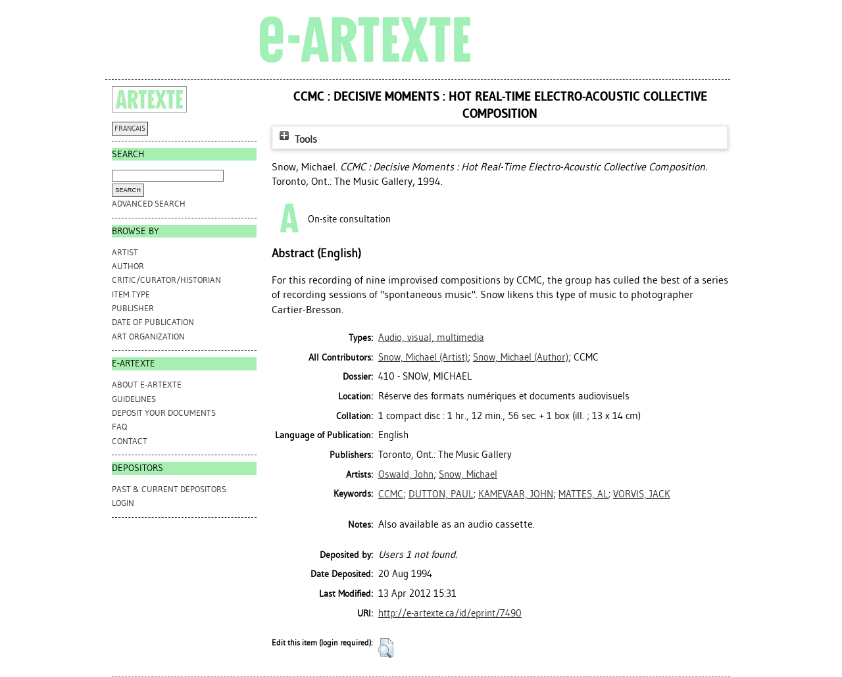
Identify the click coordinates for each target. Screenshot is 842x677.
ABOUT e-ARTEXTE (147, 384)
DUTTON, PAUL (441, 494)
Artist (125, 252)
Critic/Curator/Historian (166, 280)
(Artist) (423, 357)
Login (123, 503)
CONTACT (129, 441)
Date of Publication (153, 322)
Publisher (133, 308)
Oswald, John (405, 474)
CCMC (390, 494)
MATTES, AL (583, 494)
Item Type (131, 294)
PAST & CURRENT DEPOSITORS (169, 489)
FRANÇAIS (129, 128)
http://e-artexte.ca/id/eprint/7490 (450, 613)
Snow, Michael (468, 474)
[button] (386, 648)
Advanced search (149, 204)
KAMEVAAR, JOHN (515, 494)
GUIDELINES (134, 399)
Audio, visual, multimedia (431, 337)
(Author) (520, 357)
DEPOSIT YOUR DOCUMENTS (164, 413)
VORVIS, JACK (641, 494)
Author (128, 266)
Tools (296, 139)
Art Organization (148, 336)
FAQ (119, 427)
